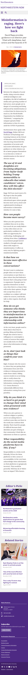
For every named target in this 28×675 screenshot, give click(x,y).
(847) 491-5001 (7, 613)
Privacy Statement (5, 652)
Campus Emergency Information (9, 645)
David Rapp (8, 132)
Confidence (22, 238)
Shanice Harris (18, 47)
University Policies (5, 657)
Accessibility (4, 640)
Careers (3, 647)
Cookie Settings (9, 669)
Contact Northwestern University (9, 650)
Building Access (5, 643)
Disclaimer (3, 669)
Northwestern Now (12, 8)
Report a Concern (5, 654)
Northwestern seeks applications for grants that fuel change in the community (13, 520)
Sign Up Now (6, 630)
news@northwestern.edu (9, 616)
